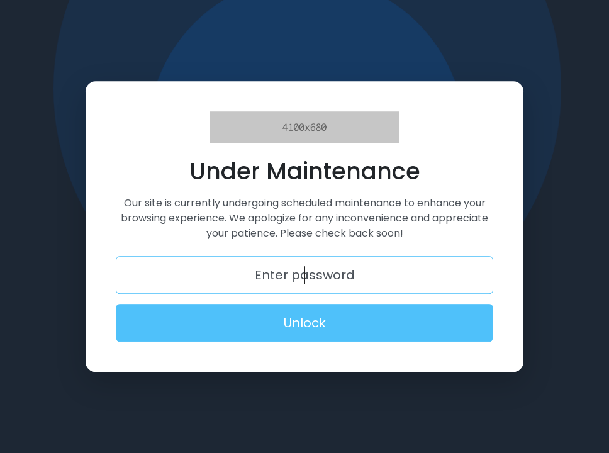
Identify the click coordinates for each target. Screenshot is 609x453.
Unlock (305, 323)
